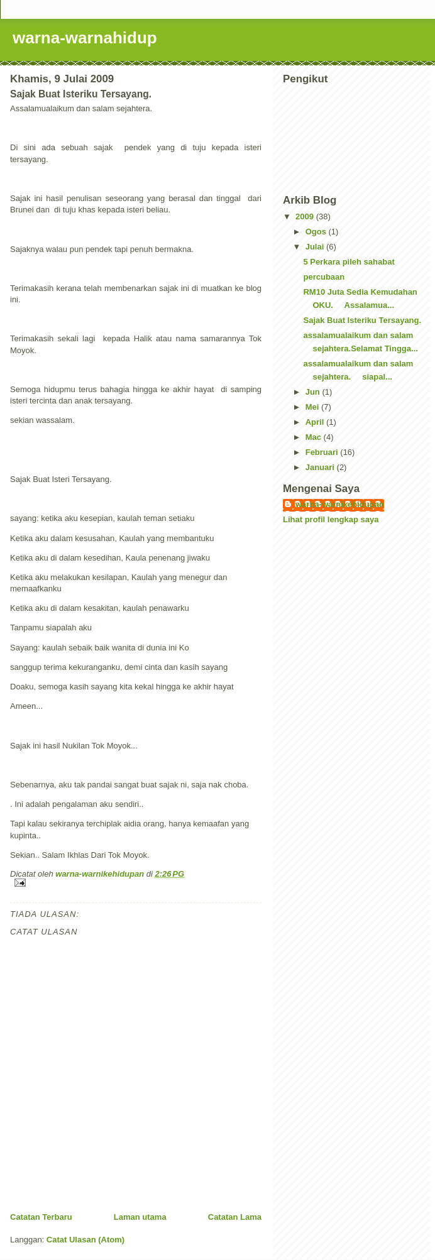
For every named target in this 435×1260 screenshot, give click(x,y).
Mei (313, 407)
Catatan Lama (235, 1217)
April (316, 422)
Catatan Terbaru (41, 1217)
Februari (323, 452)
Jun (314, 392)
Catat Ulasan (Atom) (85, 1239)
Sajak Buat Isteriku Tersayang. (362, 320)
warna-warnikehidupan (339, 504)
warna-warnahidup (85, 37)
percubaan (323, 277)
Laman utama (140, 1217)
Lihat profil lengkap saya (330, 519)
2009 (305, 216)
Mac (315, 437)
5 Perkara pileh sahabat (348, 261)
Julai (316, 246)
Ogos (317, 231)
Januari (321, 467)
